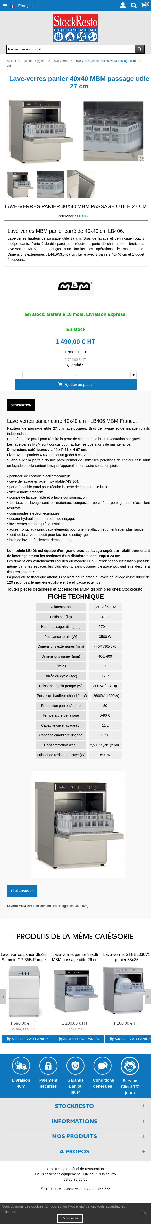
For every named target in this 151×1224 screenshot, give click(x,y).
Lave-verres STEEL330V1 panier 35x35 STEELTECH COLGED (126, 959)
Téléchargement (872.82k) (70, 906)
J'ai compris (70, 1218)
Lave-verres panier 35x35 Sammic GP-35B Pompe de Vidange (24, 959)
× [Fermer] (145, 1213)
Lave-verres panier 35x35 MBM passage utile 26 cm (75, 957)
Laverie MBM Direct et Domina (29, 906)
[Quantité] (75, 375)
